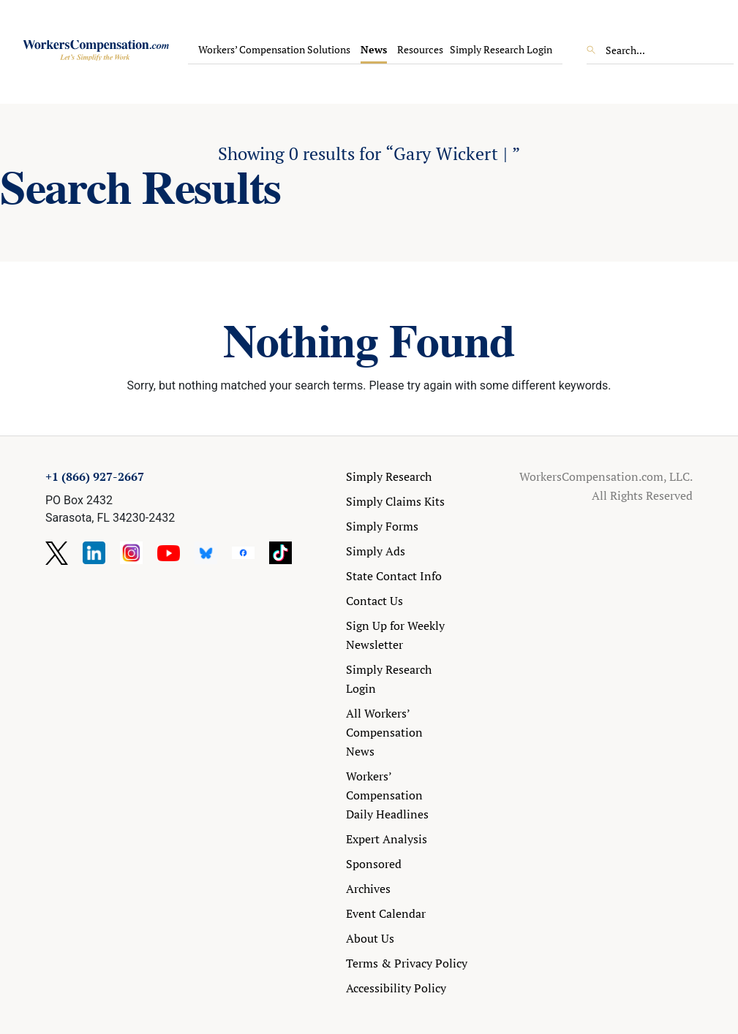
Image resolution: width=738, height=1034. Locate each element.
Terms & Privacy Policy (406, 963)
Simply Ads (375, 551)
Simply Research (389, 476)
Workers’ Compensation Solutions (274, 49)
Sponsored (374, 864)
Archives (368, 889)
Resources (420, 49)
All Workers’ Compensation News (384, 732)
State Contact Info (394, 576)
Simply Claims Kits (395, 501)
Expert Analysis (386, 839)
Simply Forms (382, 526)
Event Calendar (386, 913)
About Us (370, 938)
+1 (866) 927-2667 (94, 476)
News (374, 49)
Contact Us (374, 601)
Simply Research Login (501, 49)
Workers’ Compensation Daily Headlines (387, 795)
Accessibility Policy (396, 988)
